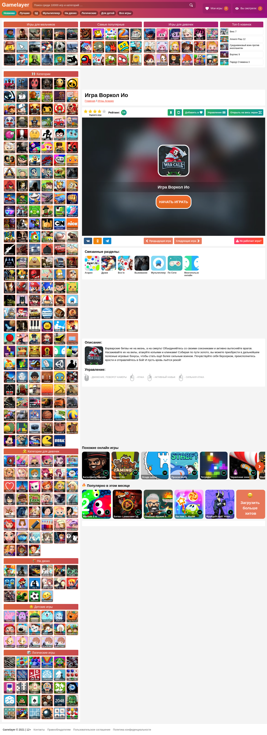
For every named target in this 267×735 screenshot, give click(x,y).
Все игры (125, 13)
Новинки (9, 13)
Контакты (39, 729)
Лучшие (25, 13)
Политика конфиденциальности (132, 729)
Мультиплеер (51, 13)
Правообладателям (59, 729)
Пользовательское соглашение (91, 729)
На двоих (71, 13)
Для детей (107, 13)
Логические (89, 13)
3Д (36, 13)
